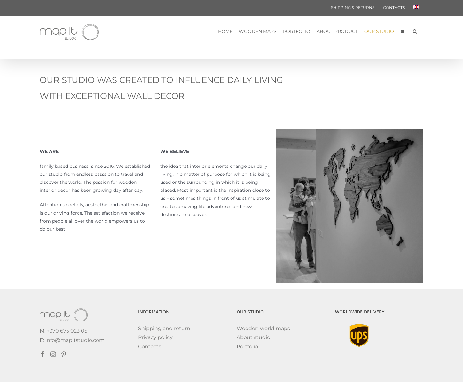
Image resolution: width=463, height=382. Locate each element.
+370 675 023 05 (66, 331)
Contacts (149, 347)
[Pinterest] (64, 354)
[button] (415, 31)
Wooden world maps (263, 328)
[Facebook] (42, 354)
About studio (253, 337)
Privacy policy (155, 337)
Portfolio (247, 347)
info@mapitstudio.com (75, 340)
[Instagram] (53, 354)
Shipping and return (164, 328)
